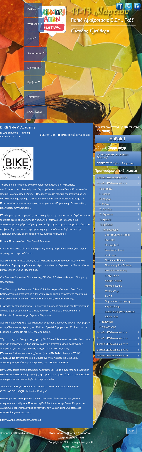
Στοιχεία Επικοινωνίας (71, 437)
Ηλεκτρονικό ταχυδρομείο (75, 134)
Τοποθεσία (33, 97)
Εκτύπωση (49, 134)
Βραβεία (32, 82)
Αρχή (131, 431)
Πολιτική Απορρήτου (79, 433)
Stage (30, 38)
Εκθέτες (31, 9)
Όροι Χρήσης (57, 433)
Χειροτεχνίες (34, 53)
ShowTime (33, 67)
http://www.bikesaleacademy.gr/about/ (21, 419)
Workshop (33, 23)
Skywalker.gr (34, 111)
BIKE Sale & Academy (17, 127)
